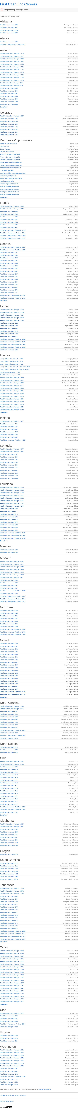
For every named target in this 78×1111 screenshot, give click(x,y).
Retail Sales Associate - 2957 (9, 588)
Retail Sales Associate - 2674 (9, 719)
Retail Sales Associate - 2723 (9, 915)
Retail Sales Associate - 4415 (9, 725)
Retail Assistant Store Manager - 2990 (12, 1063)
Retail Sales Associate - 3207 (9, 804)
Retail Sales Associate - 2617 (9, 837)
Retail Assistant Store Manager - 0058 (12, 407)
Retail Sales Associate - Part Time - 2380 (12, 339)
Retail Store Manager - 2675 (9, 738)
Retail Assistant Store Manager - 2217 (12, 983)
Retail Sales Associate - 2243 (9, 1038)
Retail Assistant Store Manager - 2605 (12, 824)
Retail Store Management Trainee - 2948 (12, 596)
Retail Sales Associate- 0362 (9, 135)
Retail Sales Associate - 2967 (9, 1068)
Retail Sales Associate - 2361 (9, 429)
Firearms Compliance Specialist (10, 154)
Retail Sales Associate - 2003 (9, 651)
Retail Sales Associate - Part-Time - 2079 (13, 250)
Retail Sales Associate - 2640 (9, 478)
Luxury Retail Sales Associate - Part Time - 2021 (15, 369)
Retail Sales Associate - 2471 (9, 284)
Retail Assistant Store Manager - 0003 (12, 383)
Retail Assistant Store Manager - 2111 (12, 967)
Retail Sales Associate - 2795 (9, 525)
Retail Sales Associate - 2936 (9, 104)
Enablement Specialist (7, 152)
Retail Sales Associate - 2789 (9, 519)
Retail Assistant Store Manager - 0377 (12, 449)
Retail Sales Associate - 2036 (9, 42)
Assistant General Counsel (8, 143)
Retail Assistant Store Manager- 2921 (11, 83)
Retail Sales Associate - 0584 (9, 467)
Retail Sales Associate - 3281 (9, 27)
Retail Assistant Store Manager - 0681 (12, 959)
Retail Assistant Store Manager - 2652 (12, 1013)
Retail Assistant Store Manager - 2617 (12, 826)
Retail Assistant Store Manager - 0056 (12, 404)
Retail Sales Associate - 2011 (9, 657)
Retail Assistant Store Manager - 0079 (12, 951)
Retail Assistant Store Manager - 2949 (12, 569)
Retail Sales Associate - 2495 (9, 613)
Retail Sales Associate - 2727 (9, 918)
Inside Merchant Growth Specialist (10, 168)
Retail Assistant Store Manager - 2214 (12, 980)
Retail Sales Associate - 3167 (9, 796)
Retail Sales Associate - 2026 (9, 678)
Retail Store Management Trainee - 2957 (12, 601)
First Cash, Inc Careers (18, 4)
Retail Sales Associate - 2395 (9, 326)
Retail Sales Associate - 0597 (9, 646)
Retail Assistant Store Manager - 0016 (12, 393)
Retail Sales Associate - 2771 (9, 926)
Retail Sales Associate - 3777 (9, 292)
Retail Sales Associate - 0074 (9, 580)
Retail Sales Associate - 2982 (9, 1074)
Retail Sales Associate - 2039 (9, 255)
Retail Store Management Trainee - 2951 (12, 599)
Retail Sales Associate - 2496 (9, 616)
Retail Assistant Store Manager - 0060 (12, 409)
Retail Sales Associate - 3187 (9, 801)
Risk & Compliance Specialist (9, 184)
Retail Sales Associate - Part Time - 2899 (12, 538)
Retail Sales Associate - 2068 (9, 263)
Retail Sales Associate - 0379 (9, 457)
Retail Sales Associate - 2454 (9, 268)
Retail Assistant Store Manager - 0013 (12, 388)
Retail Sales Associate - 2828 (9, 211)
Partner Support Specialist (8, 176)
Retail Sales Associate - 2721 (9, 910)
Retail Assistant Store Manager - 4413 (12, 706)
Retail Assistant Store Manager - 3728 (12, 77)
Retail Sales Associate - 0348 (9, 845)
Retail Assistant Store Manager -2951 (11, 577)
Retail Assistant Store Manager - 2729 (12, 888)
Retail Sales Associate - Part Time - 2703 (12, 931)
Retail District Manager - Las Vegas (11, 178)
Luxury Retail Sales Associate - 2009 (11, 359)
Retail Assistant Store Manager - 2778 (12, 487)
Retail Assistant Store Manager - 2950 (12, 572)
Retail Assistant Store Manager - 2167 (12, 977)
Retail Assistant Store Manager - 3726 (12, 75)
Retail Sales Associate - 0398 (9, 121)
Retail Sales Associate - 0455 (9, 462)
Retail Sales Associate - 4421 (9, 727)
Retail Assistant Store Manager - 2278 (12, 993)
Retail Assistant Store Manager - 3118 (12, 764)
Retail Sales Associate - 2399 (9, 328)
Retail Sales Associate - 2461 (9, 271)
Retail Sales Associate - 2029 (9, 681)
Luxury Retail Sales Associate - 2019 (11, 361)
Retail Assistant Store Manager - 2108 (12, 964)
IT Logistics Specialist (6, 170)
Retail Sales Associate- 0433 (9, 874)
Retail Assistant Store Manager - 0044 (12, 399)
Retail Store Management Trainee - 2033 (12, 44)
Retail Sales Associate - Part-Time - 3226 (13, 440)
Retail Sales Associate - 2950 (9, 583)
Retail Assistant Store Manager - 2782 (12, 490)
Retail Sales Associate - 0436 (9, 871)
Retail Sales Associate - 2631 (9, 470)
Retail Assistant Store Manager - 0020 (12, 396)
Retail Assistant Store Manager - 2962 (12, 1052)
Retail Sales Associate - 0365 (9, 610)
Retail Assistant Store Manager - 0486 (12, 709)
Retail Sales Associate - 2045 (9, 258)
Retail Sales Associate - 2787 (9, 517)
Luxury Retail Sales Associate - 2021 (11, 364)
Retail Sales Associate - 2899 (9, 527)
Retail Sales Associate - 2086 (9, 767)
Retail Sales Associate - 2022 (9, 673)
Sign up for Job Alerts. (7, 1101)
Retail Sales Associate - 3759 (9, 331)
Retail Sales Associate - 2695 (9, 896)
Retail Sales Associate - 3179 (9, 799)
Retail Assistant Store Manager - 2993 (12, 1066)
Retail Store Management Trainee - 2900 (12, 235)
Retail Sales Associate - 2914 (9, 93)
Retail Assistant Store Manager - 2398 (12, 320)
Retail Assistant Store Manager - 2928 (12, 61)
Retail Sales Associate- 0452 (9, 593)
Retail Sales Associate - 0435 (9, 868)
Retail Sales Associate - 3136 (9, 777)
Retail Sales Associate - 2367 (9, 432)
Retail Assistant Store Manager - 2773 (12, 893)
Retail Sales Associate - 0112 (9, 866)
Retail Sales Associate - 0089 (9, 552)
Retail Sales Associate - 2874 (9, 222)
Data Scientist (4, 146)
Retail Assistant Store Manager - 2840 (12, 209)
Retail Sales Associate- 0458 (9, 876)
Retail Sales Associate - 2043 (9, 686)
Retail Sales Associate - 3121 (9, 772)
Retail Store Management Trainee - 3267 (12, 238)
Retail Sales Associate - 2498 (9, 621)
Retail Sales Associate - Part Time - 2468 (12, 298)
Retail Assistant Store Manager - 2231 (12, 985)
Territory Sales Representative (9, 186)
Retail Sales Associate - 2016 (9, 667)
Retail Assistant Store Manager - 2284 (12, 996)
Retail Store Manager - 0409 (9, 879)
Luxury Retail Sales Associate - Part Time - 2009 (15, 367)
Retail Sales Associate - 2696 (9, 899)
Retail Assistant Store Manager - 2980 (12, 377)
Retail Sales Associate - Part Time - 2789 (12, 533)
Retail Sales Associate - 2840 (9, 214)
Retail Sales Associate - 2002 (9, 649)
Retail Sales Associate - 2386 (9, 350)
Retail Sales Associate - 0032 (9, 550)
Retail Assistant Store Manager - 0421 (12, 564)
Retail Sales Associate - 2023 (9, 676)
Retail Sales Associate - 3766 (9, 334)
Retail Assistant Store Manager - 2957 (12, 575)
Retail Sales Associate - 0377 (9, 454)
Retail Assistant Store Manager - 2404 (12, 1001)
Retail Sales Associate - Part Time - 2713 (12, 934)
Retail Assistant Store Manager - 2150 (12, 969)
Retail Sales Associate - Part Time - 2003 (12, 694)
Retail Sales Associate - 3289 (9, 33)
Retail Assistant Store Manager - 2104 (12, 961)
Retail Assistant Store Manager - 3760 (12, 315)
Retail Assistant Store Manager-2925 (11, 85)
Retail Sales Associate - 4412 (9, 722)
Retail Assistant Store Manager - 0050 (12, 401)
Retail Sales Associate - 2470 (9, 282)
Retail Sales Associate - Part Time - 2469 (12, 247)
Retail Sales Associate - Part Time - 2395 (12, 347)
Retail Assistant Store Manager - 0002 (12, 380)
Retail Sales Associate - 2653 (9, 1018)
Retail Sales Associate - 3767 (9, 336)
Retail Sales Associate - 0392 (9, 118)
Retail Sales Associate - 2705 (9, 902)
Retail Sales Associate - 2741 (9, 923)
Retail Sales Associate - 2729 (9, 920)
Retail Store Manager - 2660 (9, 1026)
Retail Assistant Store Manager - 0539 (12, 318)
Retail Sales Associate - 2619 (9, 840)
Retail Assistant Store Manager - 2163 (12, 975)
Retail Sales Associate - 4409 (9, 733)
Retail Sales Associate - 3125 (9, 775)
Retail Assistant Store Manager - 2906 (12, 53)
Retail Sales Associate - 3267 (9, 225)
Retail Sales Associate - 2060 (9, 689)
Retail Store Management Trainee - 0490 (12, 735)
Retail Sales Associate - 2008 (9, 654)
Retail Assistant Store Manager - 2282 (12, 309)
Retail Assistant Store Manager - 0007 (12, 385)
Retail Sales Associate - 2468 (9, 279)
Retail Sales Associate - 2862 (9, 219)
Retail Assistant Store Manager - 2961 (12, 1050)
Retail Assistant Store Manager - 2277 (12, 421)
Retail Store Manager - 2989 (9, 1085)
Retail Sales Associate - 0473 (9, 714)
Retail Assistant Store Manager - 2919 (12, 59)
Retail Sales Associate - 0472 (9, 711)
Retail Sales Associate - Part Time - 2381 (12, 342)
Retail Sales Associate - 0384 (9, 460)
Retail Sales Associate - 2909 (9, 91)
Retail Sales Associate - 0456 (9, 465)
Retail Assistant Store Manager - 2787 (12, 495)
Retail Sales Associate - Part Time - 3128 (12, 807)
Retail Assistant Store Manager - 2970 (12, 1055)
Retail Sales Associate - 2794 (9, 522)
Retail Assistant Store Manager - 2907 (12, 56)
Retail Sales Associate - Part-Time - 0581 (13, 230)
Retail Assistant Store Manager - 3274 (12, 503)
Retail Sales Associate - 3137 (9, 780)
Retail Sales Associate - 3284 (9, 30)
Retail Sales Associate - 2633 (9, 473)
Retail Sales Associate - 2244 (9, 1041)
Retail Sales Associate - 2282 (9, 323)
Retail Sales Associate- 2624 (9, 842)
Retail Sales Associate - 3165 (9, 793)
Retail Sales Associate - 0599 (9, 829)
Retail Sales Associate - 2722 (9, 912)
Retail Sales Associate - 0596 (9, 643)
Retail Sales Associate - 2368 (9, 434)
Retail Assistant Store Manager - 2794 (12, 501)
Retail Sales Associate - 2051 (9, 260)
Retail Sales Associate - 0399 (9, 124)
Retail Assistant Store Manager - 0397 (12, 116)
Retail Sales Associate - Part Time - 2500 (12, 634)
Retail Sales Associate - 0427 (9, 426)
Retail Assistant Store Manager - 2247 (12, 988)
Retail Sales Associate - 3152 (9, 785)
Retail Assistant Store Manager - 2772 (12, 891)
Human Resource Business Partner (11, 162)
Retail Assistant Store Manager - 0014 (12, 391)
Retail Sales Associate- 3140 (9, 812)
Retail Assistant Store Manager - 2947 (12, 567)
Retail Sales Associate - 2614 (9, 834)
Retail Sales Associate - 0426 (9, 424)
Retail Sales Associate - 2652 (9, 1016)
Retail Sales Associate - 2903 (9, 88)
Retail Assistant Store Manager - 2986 (12, 1060)
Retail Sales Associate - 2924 (9, 96)
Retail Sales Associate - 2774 (9, 928)
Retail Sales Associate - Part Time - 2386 (12, 344)
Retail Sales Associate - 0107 (9, 863)
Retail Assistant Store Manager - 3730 (12, 80)
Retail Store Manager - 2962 (9, 1082)
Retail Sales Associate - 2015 (9, 665)
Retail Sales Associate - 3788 (9, 854)
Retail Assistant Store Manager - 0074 (12, 561)
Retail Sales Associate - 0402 (9, 126)
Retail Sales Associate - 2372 (9, 437)
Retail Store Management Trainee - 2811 (12, 233)
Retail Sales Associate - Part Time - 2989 (12, 1076)
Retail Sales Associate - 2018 (9, 670)
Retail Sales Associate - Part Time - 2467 (12, 295)
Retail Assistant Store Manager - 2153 (12, 972)
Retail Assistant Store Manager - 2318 (12, 999)
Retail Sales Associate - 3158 (9, 788)
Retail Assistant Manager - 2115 (10, 375)
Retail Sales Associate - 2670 (9, 717)
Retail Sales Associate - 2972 (9, 1071)
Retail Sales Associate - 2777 (9, 511)
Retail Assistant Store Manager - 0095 (12, 953)
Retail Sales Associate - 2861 (9, 217)
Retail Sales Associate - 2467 (9, 274)
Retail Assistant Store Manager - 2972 (12, 1058)
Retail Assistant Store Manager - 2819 (12, 206)
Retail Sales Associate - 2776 (9, 509)
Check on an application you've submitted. (13, 1095)
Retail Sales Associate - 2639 (9, 475)
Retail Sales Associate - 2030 (9, 684)
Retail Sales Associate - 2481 (9, 287)
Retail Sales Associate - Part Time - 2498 (12, 632)
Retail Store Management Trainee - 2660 (12, 1024)
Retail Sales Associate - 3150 (9, 783)
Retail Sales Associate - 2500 (9, 626)
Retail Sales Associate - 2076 (9, 25)
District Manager (5, 149)
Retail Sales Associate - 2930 (9, 101)
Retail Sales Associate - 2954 (9, 585)
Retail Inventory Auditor (7, 181)
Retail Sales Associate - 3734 (9, 752)
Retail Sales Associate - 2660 (9, 1021)
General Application (44, 1089)
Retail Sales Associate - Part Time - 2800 (12, 535)
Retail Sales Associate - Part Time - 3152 (12, 809)
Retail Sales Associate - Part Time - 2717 (12, 936)
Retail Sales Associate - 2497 (9, 618)
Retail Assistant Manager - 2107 (10, 372)
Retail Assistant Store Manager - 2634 (12, 451)
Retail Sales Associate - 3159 (9, 791)
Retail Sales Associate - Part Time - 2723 (12, 939)
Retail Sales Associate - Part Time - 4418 (12, 730)
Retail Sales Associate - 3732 (9, 747)
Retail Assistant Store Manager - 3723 (12, 69)
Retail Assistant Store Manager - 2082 (12, 761)
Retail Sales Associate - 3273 (9, 227)
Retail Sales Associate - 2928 (9, 99)
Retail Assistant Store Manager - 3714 (12, 64)
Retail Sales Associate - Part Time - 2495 (12, 629)
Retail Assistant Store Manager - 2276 (12, 991)
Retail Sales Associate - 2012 (9, 659)
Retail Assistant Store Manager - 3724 (12, 72)
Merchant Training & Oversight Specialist (12, 173)
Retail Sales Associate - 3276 (9, 530)
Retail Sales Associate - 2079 (9, 266)
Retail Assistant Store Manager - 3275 (12, 506)
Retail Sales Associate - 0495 (9, 1035)
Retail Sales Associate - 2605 (9, 832)
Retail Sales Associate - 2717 (9, 907)
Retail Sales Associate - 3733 (9, 750)
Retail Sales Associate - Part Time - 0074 (12, 591)
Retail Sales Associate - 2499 (9, 624)
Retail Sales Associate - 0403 (9, 129)
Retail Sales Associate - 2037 (9, 252)
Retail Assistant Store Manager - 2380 (12, 312)
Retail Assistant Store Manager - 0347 (12, 956)
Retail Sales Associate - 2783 (9, 514)
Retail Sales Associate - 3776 (9, 290)
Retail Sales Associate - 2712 (9, 904)
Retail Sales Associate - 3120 (9, 769)
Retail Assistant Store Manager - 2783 (12, 492)
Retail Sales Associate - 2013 (9, 662)
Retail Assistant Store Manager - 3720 (12, 67)
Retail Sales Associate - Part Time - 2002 (12, 692)
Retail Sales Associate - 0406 (9, 132)
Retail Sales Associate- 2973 (9, 1079)
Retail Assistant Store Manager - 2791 (12, 498)
